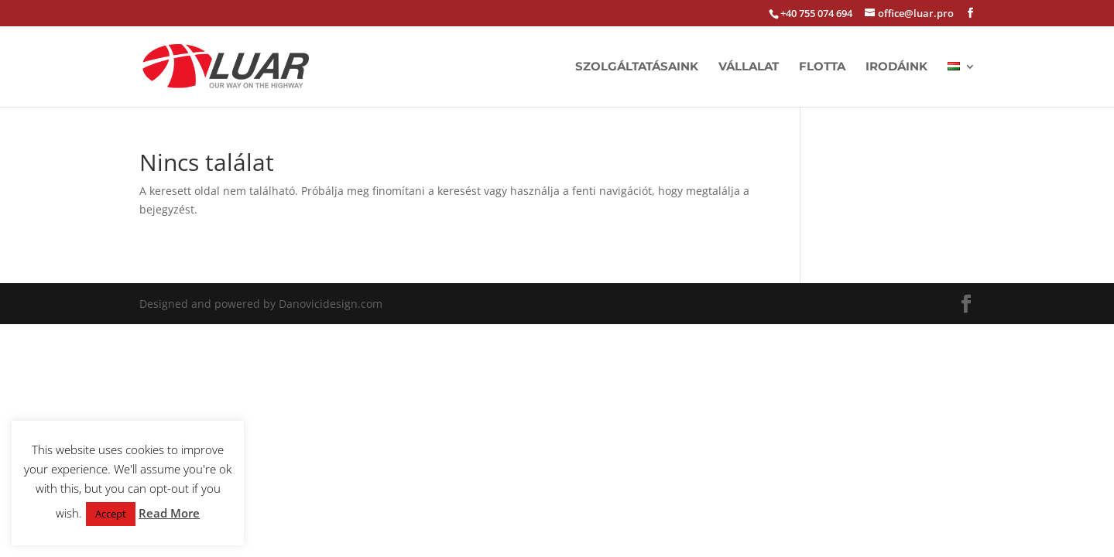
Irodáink (896, 67)
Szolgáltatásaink (636, 67)
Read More (169, 513)
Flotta (822, 67)
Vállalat (748, 67)
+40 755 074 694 (816, 13)
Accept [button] (110, 514)
